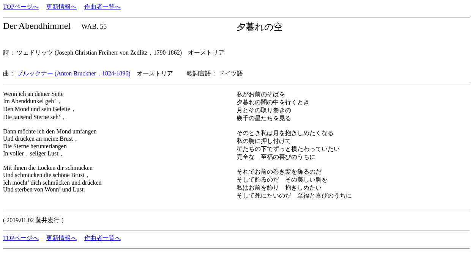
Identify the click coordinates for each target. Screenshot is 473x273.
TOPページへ (21, 6)
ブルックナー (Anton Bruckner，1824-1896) (74, 73)
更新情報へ (61, 6)
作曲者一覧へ (102, 6)
